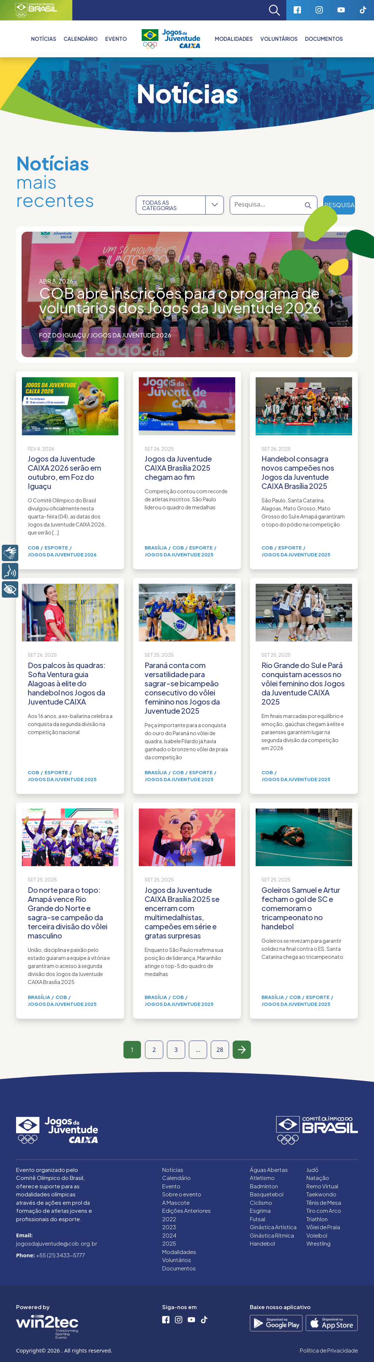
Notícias (43, 38)
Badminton (264, 1185)
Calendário (81, 38)
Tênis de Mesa (323, 1202)
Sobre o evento (181, 1194)
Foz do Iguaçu (62, 335)
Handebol (262, 1243)
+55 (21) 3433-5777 (60, 1254)
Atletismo (262, 1177)
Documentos (324, 38)
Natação (317, 1177)
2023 (169, 1226)
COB (33, 548)
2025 (169, 1243)
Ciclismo (261, 1202)
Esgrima (260, 1210)
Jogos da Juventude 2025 (179, 554)
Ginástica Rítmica (272, 1235)
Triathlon (317, 1218)
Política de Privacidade (329, 1350)
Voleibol (316, 1235)
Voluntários (279, 38)
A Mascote (176, 1202)
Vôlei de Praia (323, 1226)
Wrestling (318, 1243)
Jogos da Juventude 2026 (131, 335)
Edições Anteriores (186, 1210)
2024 (169, 1235)
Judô (312, 1169)
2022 (169, 1218)
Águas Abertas (269, 1169)
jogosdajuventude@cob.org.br (56, 1243)
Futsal (257, 1218)
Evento (171, 1185)
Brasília (156, 548)
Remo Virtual (322, 1185)
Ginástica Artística (273, 1226)
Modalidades (234, 38)
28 (220, 1050)
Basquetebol (266, 1194)
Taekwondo (321, 1194)
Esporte (56, 548)
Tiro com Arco (323, 1210)
